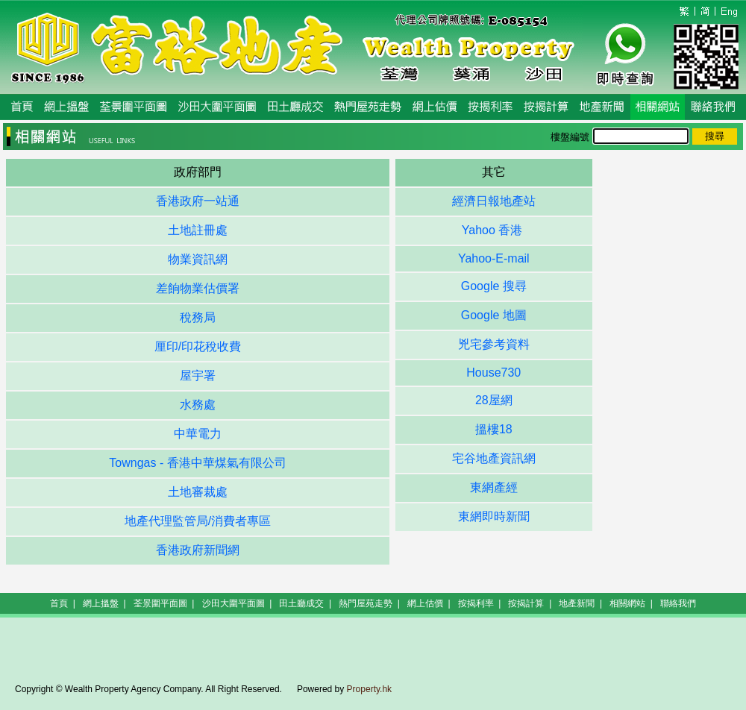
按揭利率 (476, 603)
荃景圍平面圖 (160, 603)
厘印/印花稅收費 (197, 346)
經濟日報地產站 (494, 201)
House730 (493, 372)
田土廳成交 (301, 603)
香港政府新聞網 (197, 550)
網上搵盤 (101, 603)
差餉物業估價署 (197, 288)
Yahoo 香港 (494, 230)
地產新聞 (577, 603)
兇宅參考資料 (494, 344)
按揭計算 (526, 603)
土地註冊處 (198, 230)
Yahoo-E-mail (494, 258)
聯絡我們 (678, 603)
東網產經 (494, 487)
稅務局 (198, 317)
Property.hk (369, 689)
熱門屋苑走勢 (365, 603)
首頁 (59, 603)
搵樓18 (494, 429)
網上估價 (425, 603)
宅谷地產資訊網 (494, 458)
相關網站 (627, 603)
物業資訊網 (198, 259)
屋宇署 (198, 375)
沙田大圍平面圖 (233, 603)
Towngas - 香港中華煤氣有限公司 (197, 462)
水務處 (198, 404)
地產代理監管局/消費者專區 (198, 521)
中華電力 (198, 433)
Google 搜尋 (494, 286)
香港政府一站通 (197, 201)
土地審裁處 (198, 492)
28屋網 (494, 400)
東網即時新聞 (494, 516)
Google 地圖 (494, 315)
